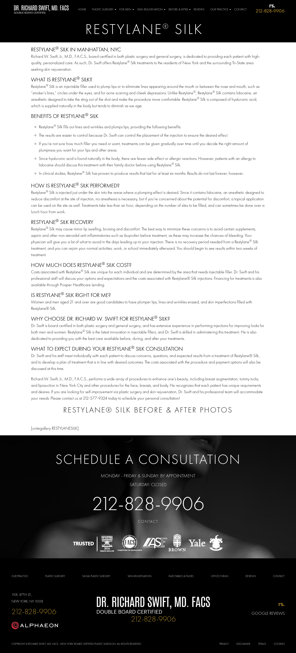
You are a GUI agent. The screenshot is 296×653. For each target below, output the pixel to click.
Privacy (224, 644)
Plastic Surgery (103, 9)
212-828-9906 (148, 503)
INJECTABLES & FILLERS (181, 576)
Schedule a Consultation (148, 459)
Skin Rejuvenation (150, 9)
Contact (240, 9)
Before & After (178, 9)
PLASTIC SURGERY (55, 576)
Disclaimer (243, 644)
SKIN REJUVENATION (139, 576)
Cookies (279, 644)
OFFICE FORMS (219, 576)
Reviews (199, 9)
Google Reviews (268, 613)
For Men (125, 9)
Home (82, 9)
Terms (262, 644)
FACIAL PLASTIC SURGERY (96, 576)
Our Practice (219, 9)
